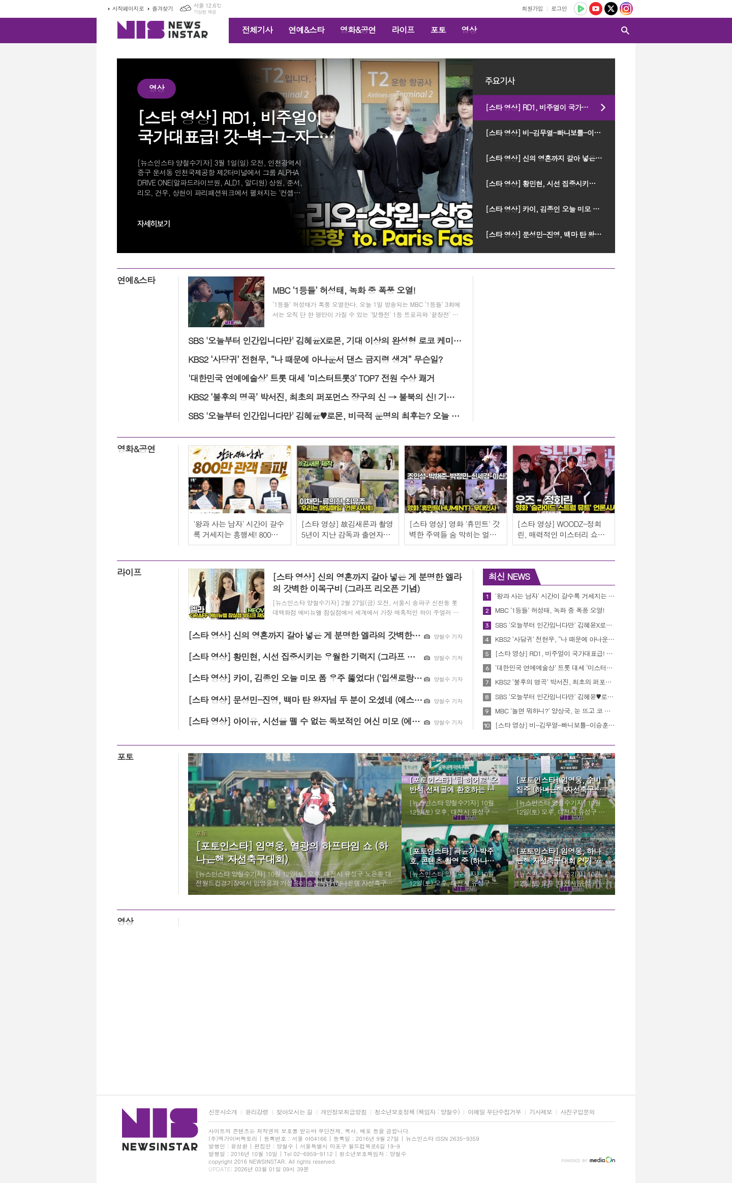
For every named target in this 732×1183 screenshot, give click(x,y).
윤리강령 (256, 1112)
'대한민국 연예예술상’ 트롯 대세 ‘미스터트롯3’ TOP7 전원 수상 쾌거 (555, 667)
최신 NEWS (509, 576)
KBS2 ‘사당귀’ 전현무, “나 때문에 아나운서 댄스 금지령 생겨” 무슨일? (555, 639)
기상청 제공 (204, 12)
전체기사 (257, 30)
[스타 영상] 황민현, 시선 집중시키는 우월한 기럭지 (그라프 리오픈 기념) (550, 183)
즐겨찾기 (162, 8)
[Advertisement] (51, 210)
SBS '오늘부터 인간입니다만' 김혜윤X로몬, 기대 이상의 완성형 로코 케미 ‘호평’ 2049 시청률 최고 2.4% (555, 625)
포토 (437, 30)
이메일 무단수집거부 (494, 1112)
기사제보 (540, 1112)
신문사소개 (222, 1112)
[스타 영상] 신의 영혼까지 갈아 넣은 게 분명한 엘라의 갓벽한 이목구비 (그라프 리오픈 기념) (550, 158)
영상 (468, 30)
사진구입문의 (577, 1112)
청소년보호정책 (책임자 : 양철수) (417, 1112)
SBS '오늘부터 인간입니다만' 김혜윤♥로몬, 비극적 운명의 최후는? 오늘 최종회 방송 (555, 696)
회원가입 (532, 8)
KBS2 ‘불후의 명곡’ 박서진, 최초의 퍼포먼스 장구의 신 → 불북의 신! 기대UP (555, 682)
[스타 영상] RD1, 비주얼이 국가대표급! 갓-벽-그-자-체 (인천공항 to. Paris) (550, 107)
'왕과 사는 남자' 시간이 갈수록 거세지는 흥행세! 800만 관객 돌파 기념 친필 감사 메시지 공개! (555, 596)
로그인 (559, 8)
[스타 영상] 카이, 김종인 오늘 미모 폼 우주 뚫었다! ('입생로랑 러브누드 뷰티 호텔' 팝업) (550, 209)
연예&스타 (306, 30)
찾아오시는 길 (295, 1112)
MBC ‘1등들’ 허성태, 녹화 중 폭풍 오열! (549, 610)
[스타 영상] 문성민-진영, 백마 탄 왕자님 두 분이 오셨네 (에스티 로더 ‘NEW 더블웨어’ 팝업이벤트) (550, 234)
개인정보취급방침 (344, 1112)
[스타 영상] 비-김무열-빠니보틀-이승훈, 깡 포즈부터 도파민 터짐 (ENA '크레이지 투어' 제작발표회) (550, 133)
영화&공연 (358, 30)
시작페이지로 (128, 8)
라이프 (402, 30)
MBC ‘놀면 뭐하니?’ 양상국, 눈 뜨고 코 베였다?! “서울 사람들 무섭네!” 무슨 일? (555, 710)
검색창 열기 (625, 30)
